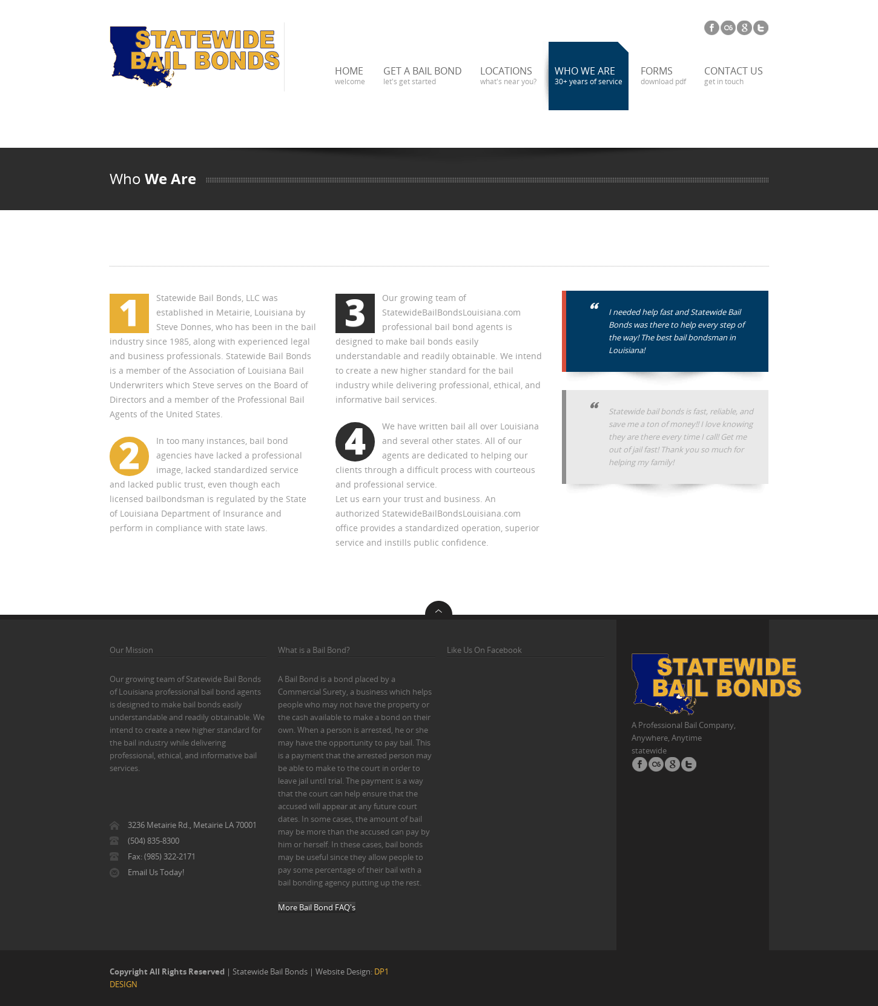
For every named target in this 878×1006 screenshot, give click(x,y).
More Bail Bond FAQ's (316, 907)
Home (350, 75)
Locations (508, 75)
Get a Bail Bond (422, 75)
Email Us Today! (156, 872)
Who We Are (588, 75)
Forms (663, 75)
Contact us (733, 75)
